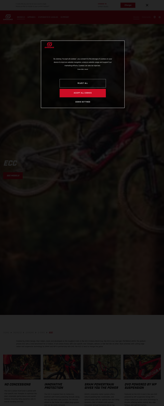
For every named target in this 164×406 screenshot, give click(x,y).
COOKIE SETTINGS (82, 102)
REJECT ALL (83, 83)
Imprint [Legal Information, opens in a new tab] (86, 69)
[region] (83, 74)
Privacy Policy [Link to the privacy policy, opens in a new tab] (81, 69)
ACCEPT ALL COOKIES (83, 93)
